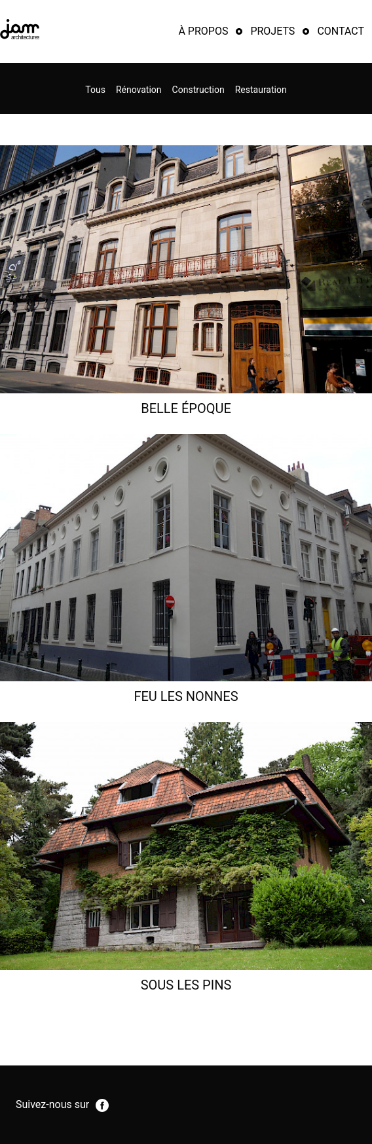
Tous (95, 89)
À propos (203, 31)
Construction (198, 89)
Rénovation (139, 89)
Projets (272, 31)
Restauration (261, 89)
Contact (340, 31)
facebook (102, 1105)
